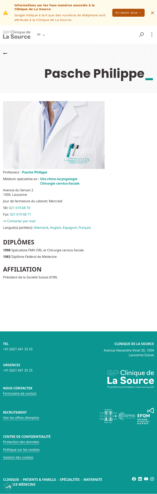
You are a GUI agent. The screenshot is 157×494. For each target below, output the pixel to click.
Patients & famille (39, 479)
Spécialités (70, 479)
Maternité (92, 479)
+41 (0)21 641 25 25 (17, 370)
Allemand (41, 227)
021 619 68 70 (19, 208)
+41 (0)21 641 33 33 (17, 349)
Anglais (55, 227)
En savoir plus (128, 12)
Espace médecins (20, 484)
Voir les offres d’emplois (21, 417)
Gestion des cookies (18, 457)
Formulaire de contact (20, 393)
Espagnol (70, 227)
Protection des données (21, 442)
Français (84, 227)
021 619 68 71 (20, 214)
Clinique (11, 479)
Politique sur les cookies (21, 449)
